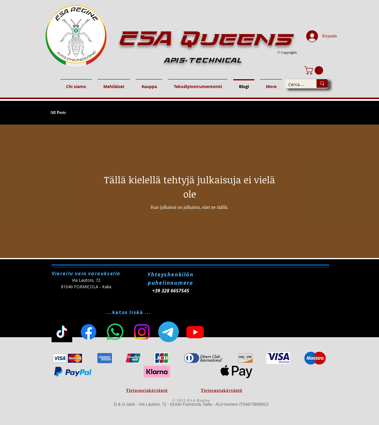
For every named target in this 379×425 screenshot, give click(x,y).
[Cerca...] (296, 84)
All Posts (58, 112)
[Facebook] (88, 331)
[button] (314, 70)
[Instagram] (141, 331)
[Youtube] (195, 331)
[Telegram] (168, 331)
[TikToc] (62, 331)
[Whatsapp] (115, 331)
